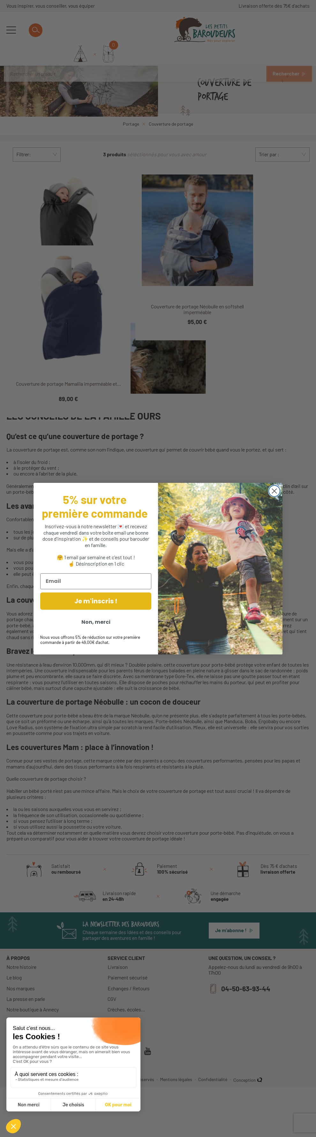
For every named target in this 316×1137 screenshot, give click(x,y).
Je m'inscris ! (95, 601)
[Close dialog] (274, 491)
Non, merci (95, 622)
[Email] (95, 581)
